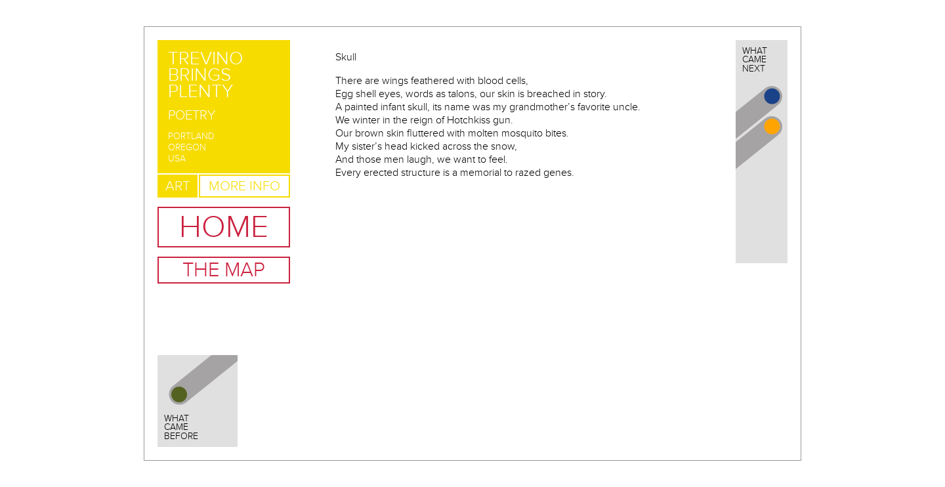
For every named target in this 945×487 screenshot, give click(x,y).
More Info (244, 186)
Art (177, 186)
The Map (223, 270)
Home (223, 227)
